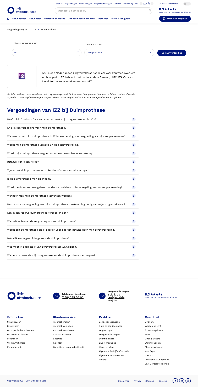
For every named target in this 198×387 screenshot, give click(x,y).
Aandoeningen (85, 4)
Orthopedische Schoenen (81, 18)
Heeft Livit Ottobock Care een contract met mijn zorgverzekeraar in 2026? (71, 119)
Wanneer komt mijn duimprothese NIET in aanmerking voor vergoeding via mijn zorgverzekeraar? (71, 136)
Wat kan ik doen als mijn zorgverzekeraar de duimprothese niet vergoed (71, 255)
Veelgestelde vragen (103, 4)
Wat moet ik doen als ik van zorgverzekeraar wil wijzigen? (71, 247)
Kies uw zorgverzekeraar (25, 43)
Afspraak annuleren (63, 330)
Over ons (150, 322)
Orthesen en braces (54, 18)
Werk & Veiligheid (120, 18)
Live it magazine (107, 343)
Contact (117, 4)
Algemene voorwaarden (111, 355)
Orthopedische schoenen (20, 330)
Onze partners (152, 338)
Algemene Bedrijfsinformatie (114, 351)
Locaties (59, 4)
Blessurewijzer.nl (154, 347)
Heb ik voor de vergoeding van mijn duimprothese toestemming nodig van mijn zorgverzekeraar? (71, 204)
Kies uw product (94, 44)
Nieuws (149, 355)
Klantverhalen (106, 347)
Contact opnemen (62, 334)
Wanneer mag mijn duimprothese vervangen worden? (71, 196)
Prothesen (103, 18)
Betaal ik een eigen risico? (71, 162)
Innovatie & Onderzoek (157, 359)
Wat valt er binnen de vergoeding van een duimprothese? (71, 221)
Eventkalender (106, 338)
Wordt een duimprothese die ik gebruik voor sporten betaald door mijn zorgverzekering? (71, 230)
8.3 (161, 9)
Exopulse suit (14, 347)
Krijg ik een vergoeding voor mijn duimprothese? (71, 128)
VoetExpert (150, 351)
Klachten (57, 343)
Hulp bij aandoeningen (111, 326)
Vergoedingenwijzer (17, 29)
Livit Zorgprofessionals (157, 363)
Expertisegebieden (154, 330)
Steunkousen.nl (153, 343)
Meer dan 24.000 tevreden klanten (175, 12)
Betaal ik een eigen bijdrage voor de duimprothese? (71, 238)
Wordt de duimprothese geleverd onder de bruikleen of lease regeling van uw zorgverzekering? (71, 187)
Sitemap (149, 381)
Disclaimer (123, 381)
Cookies (162, 381)
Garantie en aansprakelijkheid (68, 347)
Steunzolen (35, 18)
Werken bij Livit (130, 4)
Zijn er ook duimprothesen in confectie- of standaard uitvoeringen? (71, 170)
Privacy (103, 359)
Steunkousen (19, 18)
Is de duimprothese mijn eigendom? (71, 179)
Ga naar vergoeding (172, 53)
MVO (147, 334)
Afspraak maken (61, 322)
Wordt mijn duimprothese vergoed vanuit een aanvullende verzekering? (71, 153)
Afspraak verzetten (63, 326)
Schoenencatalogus (109, 322)
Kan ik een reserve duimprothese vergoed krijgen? (71, 213)
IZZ (34, 29)
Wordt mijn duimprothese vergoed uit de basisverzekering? (71, 145)
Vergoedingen (70, 4)
